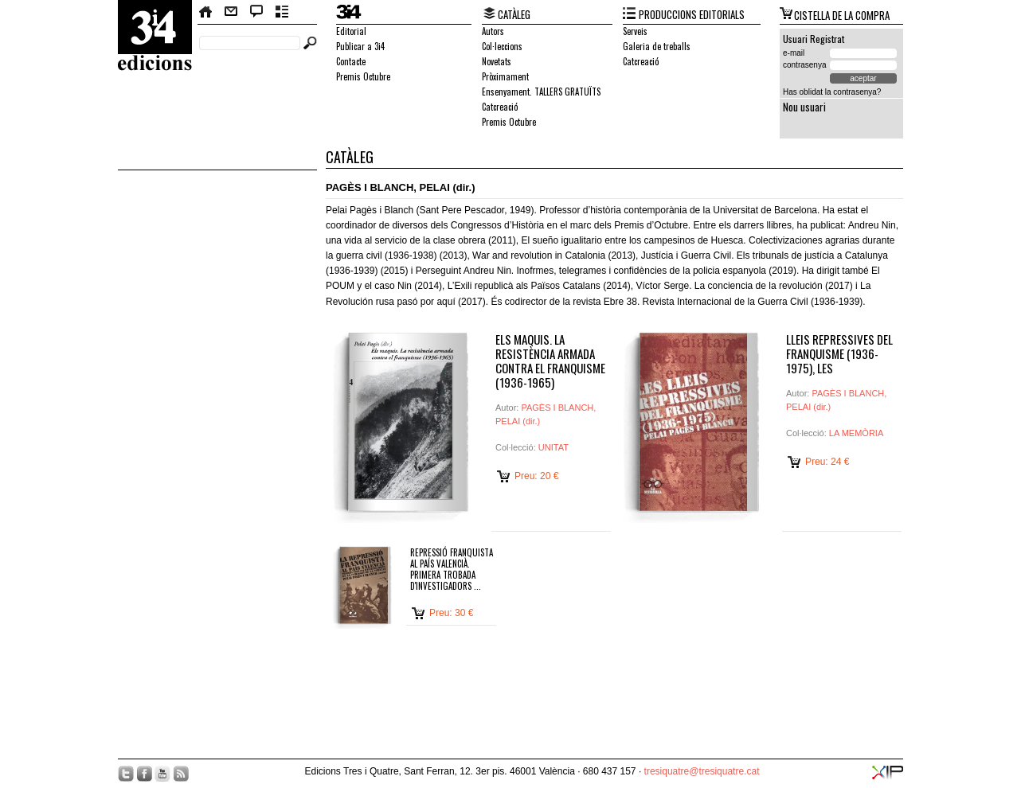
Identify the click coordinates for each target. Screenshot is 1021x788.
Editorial (351, 31)
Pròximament (505, 76)
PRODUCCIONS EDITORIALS (692, 14)
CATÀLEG (514, 14)
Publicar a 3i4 (360, 46)
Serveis (635, 31)
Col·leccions (502, 46)
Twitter (126, 774)
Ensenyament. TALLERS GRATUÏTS (541, 91)
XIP (887, 772)
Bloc (257, 12)
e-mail (793, 53)
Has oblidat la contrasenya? (832, 92)
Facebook (144, 774)
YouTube (162, 774)
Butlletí (282, 12)
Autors (493, 31)
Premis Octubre (363, 76)
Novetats (496, 61)
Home (206, 12)
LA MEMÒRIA (856, 433)
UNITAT (553, 447)
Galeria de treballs (656, 46)
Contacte (231, 12)
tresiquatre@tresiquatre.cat (702, 771)
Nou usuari (804, 107)
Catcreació (500, 106)
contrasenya (804, 64)
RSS (181, 774)
